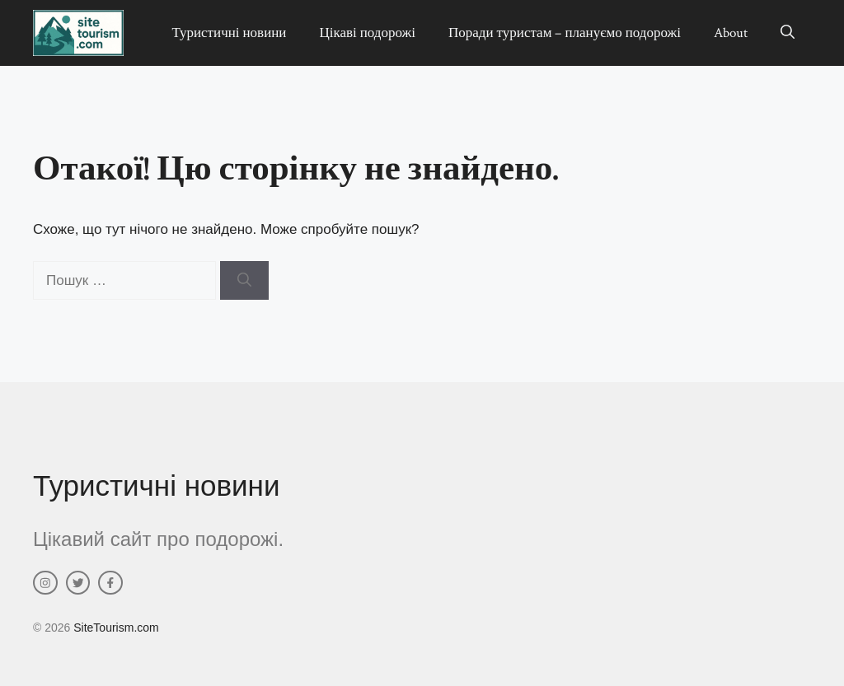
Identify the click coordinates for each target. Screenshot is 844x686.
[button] (787, 33)
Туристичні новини (228, 33)
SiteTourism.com (115, 627)
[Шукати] (244, 281)
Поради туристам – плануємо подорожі (564, 33)
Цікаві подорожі (367, 33)
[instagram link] (45, 583)
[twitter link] (78, 583)
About (731, 33)
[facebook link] (110, 583)
